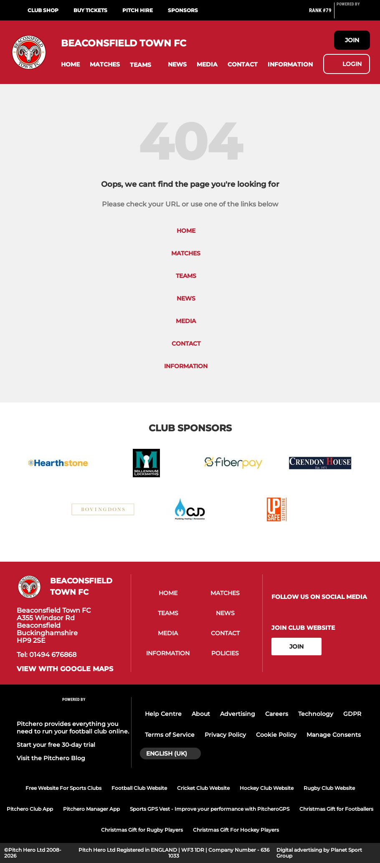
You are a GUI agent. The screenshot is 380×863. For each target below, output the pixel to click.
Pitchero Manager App (91, 809)
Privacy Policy (225, 734)
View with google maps (65, 669)
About (201, 714)
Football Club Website (139, 788)
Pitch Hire (137, 10)
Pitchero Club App (30, 809)
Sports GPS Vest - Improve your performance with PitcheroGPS (209, 809)
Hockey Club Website (267, 788)
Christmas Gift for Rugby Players (142, 830)
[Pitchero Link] (353, 14)
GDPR (352, 714)
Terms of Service (170, 734)
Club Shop (43, 10)
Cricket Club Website (203, 788)
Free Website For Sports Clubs (63, 788)
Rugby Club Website (329, 788)
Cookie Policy (276, 734)
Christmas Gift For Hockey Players (236, 830)
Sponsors (183, 10)
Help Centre (163, 714)
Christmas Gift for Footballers (336, 809)
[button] (70, 64)
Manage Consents (334, 734)
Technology (315, 714)
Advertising (237, 714)
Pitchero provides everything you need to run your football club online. (73, 727)
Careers (276, 714)
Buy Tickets (90, 10)
